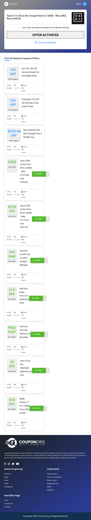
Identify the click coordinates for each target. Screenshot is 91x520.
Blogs (6, 477)
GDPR (49, 487)
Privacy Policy (52, 474)
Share (81, 4)
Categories (8, 487)
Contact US (8, 503)
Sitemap (50, 490)
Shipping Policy (53, 483)
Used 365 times (24, 387)
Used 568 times (24, 194)
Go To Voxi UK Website (45, 42)
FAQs (6, 500)
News (6, 480)
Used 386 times (24, 277)
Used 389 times (24, 88)
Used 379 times (24, 315)
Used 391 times (24, 119)
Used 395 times (24, 149)
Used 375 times (24, 349)
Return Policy (52, 480)
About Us (7, 474)
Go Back (10, 4)
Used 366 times (24, 425)
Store (6, 483)
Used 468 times (24, 239)
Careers (7, 507)
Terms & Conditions (54, 477)
